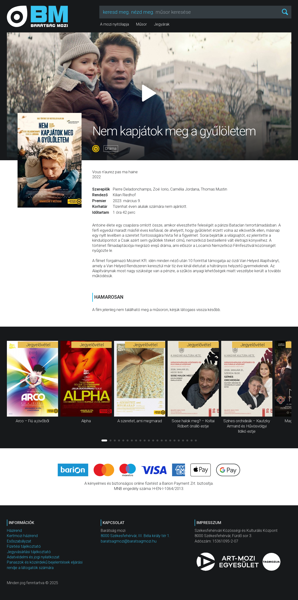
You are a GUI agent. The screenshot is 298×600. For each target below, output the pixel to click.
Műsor (141, 24)
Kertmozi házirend (22, 535)
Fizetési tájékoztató (24, 546)
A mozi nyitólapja (114, 24)
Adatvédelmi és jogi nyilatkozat (33, 557)
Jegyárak (162, 24)
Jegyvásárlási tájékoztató (29, 552)
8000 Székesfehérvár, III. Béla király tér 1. (135, 535)
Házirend (14, 530)
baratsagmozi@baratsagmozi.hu (128, 541)
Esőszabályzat (19, 541)
